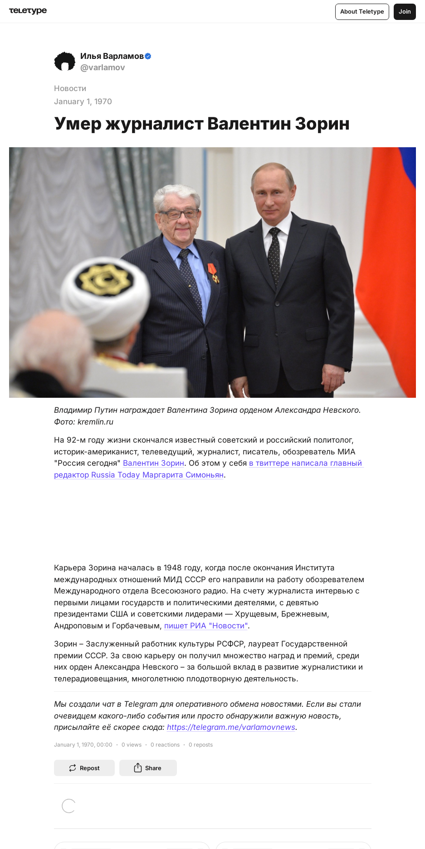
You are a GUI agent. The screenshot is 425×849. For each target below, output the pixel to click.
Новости (70, 88)
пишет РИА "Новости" (206, 625)
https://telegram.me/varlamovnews (231, 727)
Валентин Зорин (153, 463)
